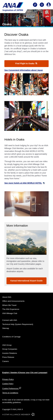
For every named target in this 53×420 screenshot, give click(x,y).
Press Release (8, 357)
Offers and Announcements (13, 301)
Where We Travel (9, 305)
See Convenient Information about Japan (23, 70)
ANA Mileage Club (9, 313)
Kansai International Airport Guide (26, 281)
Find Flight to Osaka (26, 63)
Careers (5, 361)
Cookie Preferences (11, 388)
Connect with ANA (9, 320)
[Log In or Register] (48, 5)
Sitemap (5, 328)
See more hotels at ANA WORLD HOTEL (24, 183)
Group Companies (9, 349)
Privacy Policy (8, 379)
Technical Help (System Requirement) (17, 324)
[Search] (35, 5)
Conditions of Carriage (11, 337)
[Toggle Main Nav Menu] (42, 5)
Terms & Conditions (10, 393)
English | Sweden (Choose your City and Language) (24, 372)
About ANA (6, 297)
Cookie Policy (7, 384)
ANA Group (7, 345)
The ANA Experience (10, 309)
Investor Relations (9, 353)
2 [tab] (26, 251)
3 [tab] (29, 251)
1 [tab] (23, 251)
